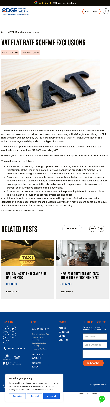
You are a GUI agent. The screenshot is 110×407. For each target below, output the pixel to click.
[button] (92, 229)
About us (62, 327)
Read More (11, 292)
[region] (34, 388)
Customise (17, 396)
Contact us (63, 339)
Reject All (35, 396)
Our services (64, 331)
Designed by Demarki (98, 385)
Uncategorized (10, 52)
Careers (62, 335)
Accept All (51, 396)
